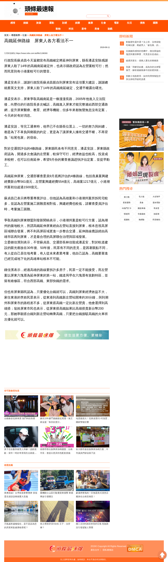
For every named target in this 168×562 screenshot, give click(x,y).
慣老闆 (127, 214)
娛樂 (77, 22)
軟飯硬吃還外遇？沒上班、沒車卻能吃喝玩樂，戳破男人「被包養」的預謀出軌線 (143, 44)
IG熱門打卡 (126, 208)
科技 (70, 28)
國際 (158, 22)
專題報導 (15, 35)
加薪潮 (156, 214)
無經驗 (141, 220)
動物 (57, 28)
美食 (97, 28)
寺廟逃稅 (141, 214)
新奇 (84, 28)
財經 (63, 22)
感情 (9, 22)
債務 (144, 22)
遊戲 (111, 28)
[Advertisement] (57, 366)
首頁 (6, 35)
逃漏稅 (127, 220)
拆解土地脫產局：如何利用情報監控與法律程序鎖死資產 (143, 77)
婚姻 (23, 22)
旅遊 (36, 22)
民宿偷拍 (156, 220)
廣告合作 (95, 550)
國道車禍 (141, 208)
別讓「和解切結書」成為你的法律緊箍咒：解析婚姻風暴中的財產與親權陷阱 (143, 69)
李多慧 (156, 208)
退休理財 (156, 202)
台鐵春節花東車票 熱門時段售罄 (19, 418)
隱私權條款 (108, 550)
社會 (104, 22)
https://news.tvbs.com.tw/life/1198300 (32, 53)
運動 (50, 22)
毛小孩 (141, 197)
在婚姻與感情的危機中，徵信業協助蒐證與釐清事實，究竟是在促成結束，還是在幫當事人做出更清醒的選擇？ (143, 53)
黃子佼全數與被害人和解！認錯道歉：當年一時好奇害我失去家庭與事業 (20, 453)
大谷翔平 (156, 197)
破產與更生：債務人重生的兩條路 (142, 60)
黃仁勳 (127, 197)
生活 (131, 22)
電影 (117, 22)
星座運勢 (126, 202)
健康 (90, 22)
